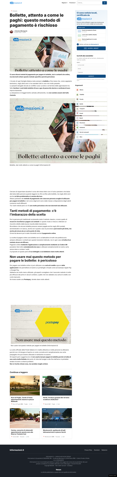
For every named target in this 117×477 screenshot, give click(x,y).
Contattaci (70, 465)
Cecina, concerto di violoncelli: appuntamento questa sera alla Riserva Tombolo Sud (22, 432)
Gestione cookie (112, 475)
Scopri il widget (91, 48)
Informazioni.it (17, 450)
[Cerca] (104, 2)
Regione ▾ (64, 2)
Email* (78, 62)
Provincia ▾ (72, 2)
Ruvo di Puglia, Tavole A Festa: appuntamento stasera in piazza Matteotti (22, 399)
